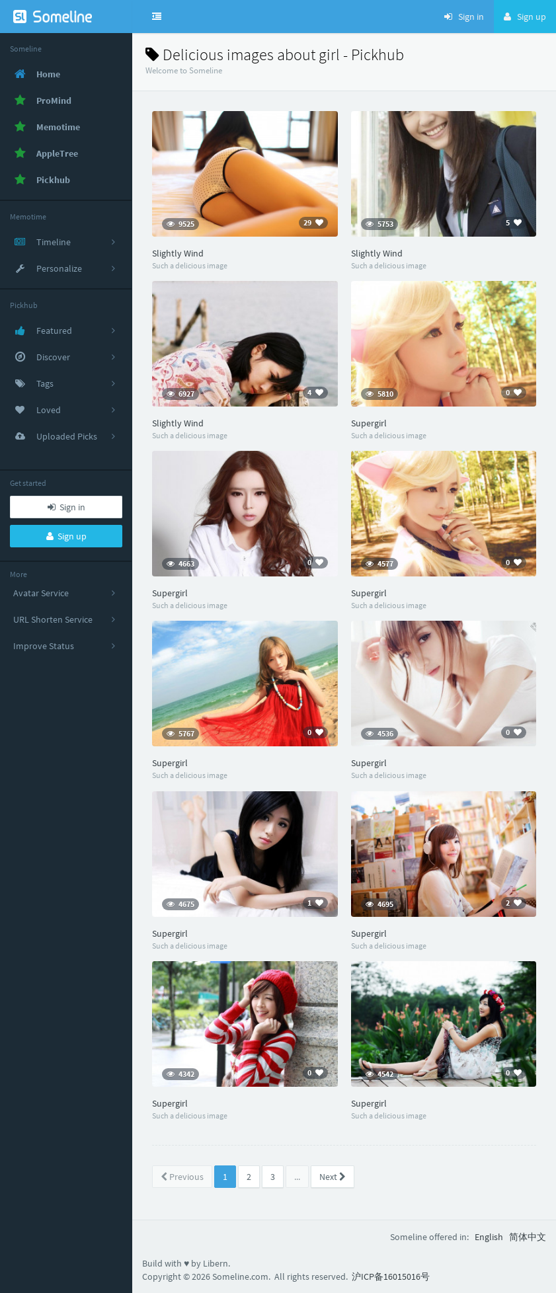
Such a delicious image (189, 265)
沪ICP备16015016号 (391, 1276)
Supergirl (369, 423)
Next (332, 1177)
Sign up (66, 536)
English (489, 1237)
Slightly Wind (178, 253)
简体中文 (527, 1237)
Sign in (66, 507)
